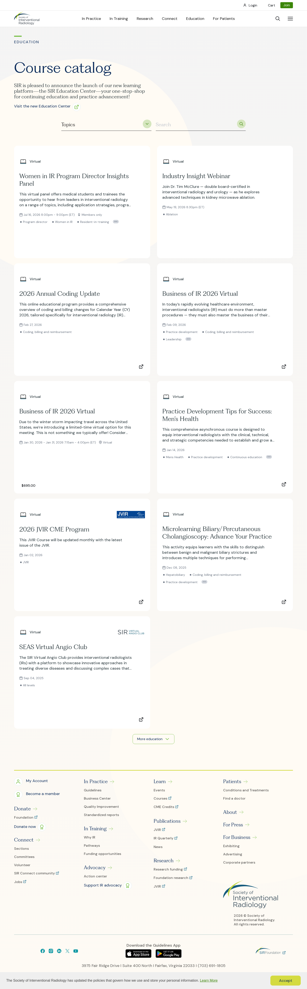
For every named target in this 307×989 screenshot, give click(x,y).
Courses (161, 798)
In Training (95, 828)
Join (286, 5)
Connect (24, 840)
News (158, 847)
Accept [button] (285, 980)
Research (164, 860)
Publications (167, 821)
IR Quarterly (164, 838)
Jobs (18, 882)
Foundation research (171, 878)
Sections (21, 849)
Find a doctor (234, 798)
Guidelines (92, 790)
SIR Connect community (35, 873)
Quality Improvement (101, 807)
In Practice (96, 781)
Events (159, 790)
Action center (95, 876)
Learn (160, 781)
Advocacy (95, 867)
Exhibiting (231, 846)
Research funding (169, 869)
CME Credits (164, 807)
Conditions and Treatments (246, 790)
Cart (271, 5)
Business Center (97, 798)
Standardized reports (101, 815)
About (230, 812)
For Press (233, 824)
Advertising (232, 854)
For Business (236, 837)
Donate (22, 808)
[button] (49, 107)
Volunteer (22, 865)
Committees (24, 857)
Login (253, 5)
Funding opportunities (102, 854)
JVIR (158, 830)
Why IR (89, 837)
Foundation (24, 817)
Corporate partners (239, 862)
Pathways (92, 845)
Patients (232, 781)
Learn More (209, 980)
